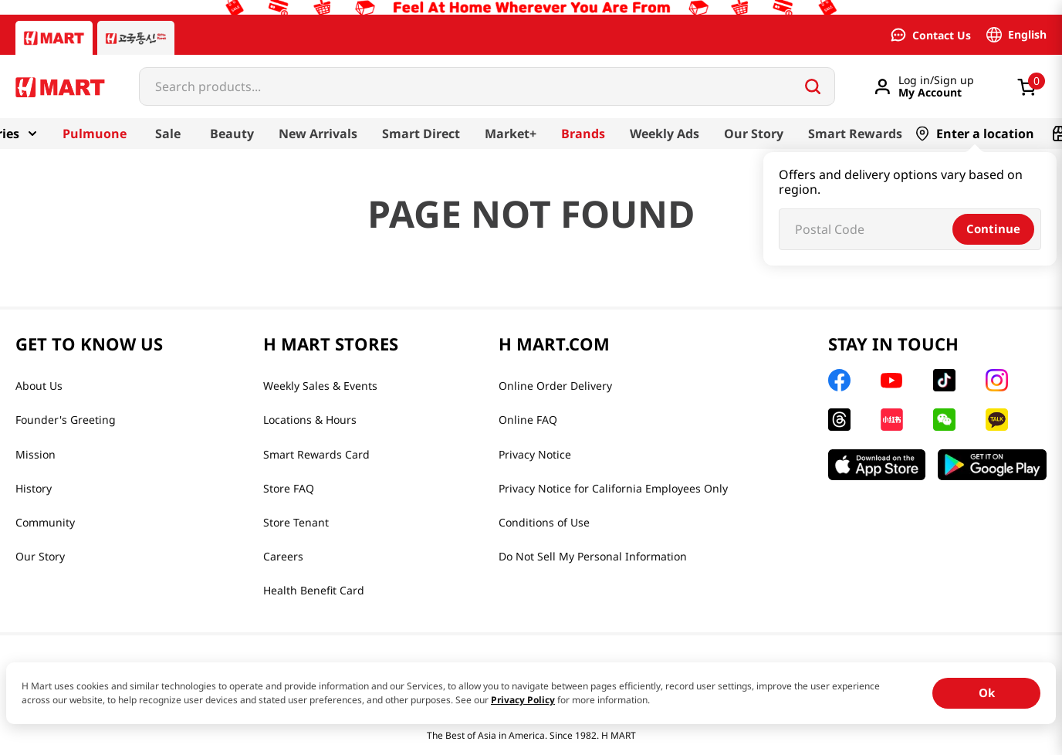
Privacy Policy (523, 699)
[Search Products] (812, 86)
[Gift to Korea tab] (135, 38)
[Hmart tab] (54, 38)
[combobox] (487, 86)
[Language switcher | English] (1016, 35)
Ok (987, 692)
